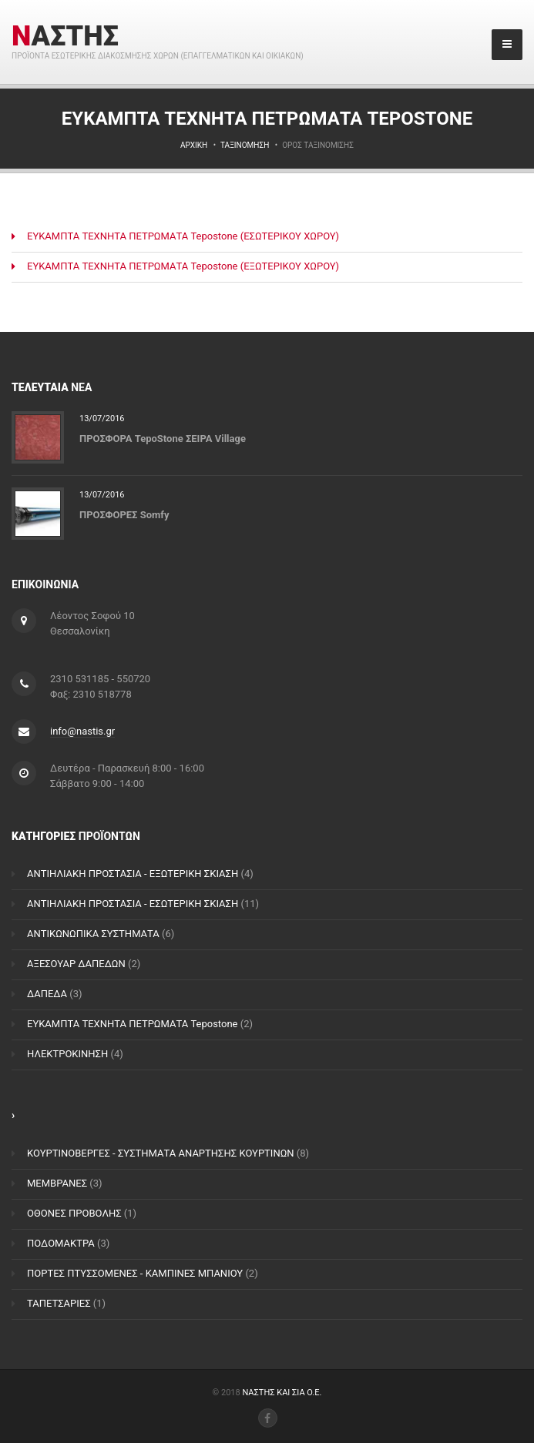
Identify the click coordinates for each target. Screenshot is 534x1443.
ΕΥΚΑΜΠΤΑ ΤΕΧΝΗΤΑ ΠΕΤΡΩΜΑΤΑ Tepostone (132, 1024)
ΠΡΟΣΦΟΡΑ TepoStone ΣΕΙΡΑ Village (162, 438)
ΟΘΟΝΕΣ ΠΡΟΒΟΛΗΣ (74, 1213)
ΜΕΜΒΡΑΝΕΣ (57, 1183)
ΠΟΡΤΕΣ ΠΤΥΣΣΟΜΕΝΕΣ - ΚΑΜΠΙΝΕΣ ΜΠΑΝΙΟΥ (135, 1273)
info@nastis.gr (82, 731)
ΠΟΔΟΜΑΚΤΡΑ (61, 1243)
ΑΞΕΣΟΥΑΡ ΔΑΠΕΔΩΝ (76, 963)
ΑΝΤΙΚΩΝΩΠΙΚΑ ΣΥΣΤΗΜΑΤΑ (93, 933)
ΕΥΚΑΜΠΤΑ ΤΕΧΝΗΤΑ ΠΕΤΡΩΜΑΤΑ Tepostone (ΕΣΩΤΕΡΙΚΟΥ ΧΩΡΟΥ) (183, 236)
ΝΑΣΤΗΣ (65, 36)
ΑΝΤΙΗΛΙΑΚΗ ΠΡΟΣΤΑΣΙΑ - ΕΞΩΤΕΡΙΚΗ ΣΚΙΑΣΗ (132, 873)
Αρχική (193, 145)
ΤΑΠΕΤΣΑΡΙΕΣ (59, 1303)
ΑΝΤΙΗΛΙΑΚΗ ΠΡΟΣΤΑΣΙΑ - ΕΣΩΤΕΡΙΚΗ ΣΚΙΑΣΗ (132, 903)
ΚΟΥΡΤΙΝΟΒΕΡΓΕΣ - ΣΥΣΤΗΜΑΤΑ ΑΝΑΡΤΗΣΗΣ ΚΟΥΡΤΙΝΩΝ (160, 1153)
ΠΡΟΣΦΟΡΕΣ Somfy (124, 514)
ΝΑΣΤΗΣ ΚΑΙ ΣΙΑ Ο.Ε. (281, 1393)
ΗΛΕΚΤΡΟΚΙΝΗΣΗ (67, 1054)
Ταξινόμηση (244, 145)
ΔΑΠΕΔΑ (47, 993)
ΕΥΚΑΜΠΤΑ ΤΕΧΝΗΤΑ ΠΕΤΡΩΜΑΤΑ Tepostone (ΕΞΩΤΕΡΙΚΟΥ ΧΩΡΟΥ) (183, 266)
